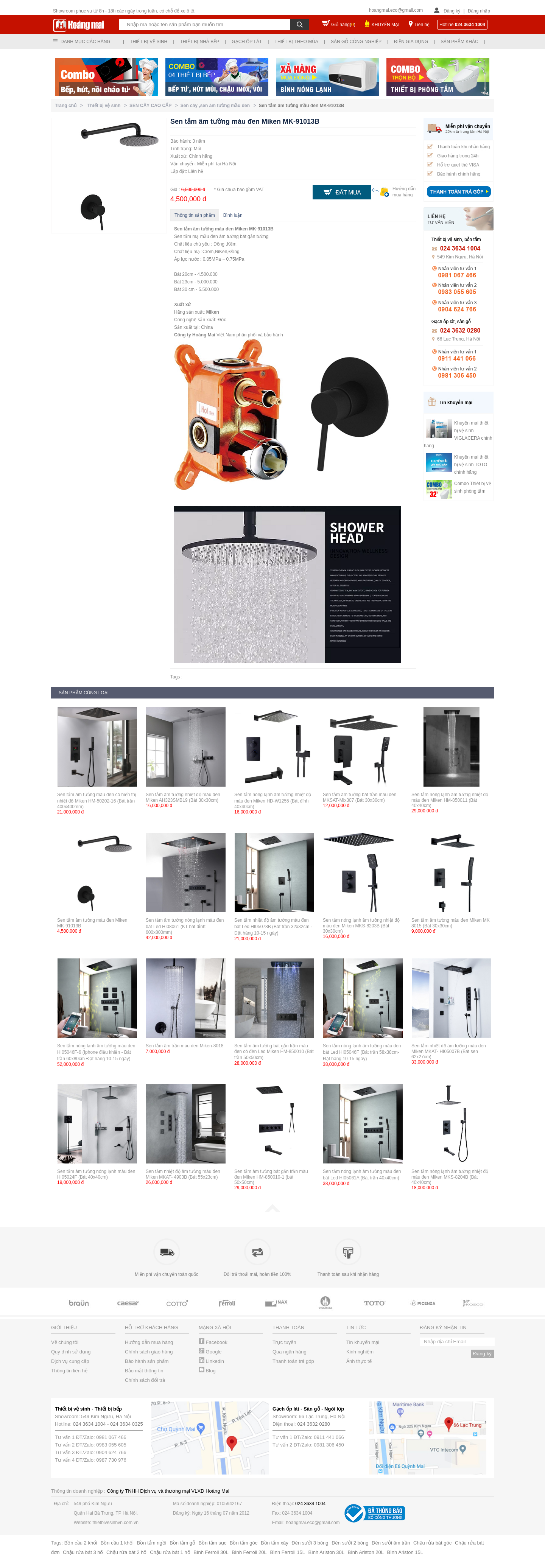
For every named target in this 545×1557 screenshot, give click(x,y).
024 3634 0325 (126, 1424)
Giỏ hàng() (343, 24)
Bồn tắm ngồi (152, 1543)
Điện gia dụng (411, 41)
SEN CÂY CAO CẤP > (155, 105)
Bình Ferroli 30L (211, 1552)
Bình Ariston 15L (405, 1552)
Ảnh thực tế (359, 1361)
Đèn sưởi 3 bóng (309, 1543)
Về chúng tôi (64, 1342)
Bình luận (233, 215)
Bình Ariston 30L (326, 1552)
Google (210, 1352)
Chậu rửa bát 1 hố (170, 1552)
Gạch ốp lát (247, 41)
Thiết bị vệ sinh (148, 41)
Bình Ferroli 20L (249, 1552)
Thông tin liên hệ (69, 1370)
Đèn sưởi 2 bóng (350, 1543)
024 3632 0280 (313, 1424)
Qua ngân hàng (289, 1352)
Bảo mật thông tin (144, 1370)
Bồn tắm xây (274, 1543)
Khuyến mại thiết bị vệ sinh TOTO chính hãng (471, 464)
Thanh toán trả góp (293, 1361)
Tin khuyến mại (362, 1342)
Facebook (213, 1342)
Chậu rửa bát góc (432, 1543)
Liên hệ (422, 24)
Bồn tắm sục (213, 1543)
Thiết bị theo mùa (296, 41)
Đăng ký (452, 11)
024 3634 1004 (89, 1424)
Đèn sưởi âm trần (391, 1543)
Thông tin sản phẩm (194, 215)
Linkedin (211, 1361)
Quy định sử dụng (71, 1352)
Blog (207, 1370)
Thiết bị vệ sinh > (108, 105)
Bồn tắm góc (244, 1543)
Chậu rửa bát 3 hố (83, 1552)
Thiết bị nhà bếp (199, 41)
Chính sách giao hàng (149, 1352)
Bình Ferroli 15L (287, 1552)
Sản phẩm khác (459, 41)
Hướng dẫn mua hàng (149, 1342)
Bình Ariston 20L (366, 1552)
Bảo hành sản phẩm (147, 1361)
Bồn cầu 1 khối (117, 1543)
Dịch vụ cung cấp (70, 1361)
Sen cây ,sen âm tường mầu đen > (220, 105)
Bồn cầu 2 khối (80, 1543)
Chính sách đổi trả (145, 1380)
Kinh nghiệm (360, 1352)
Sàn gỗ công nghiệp (356, 41)
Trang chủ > (70, 105)
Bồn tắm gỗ (182, 1543)
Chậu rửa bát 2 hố (126, 1552)
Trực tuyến (284, 1342)
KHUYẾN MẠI (386, 24)
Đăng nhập (479, 11)
